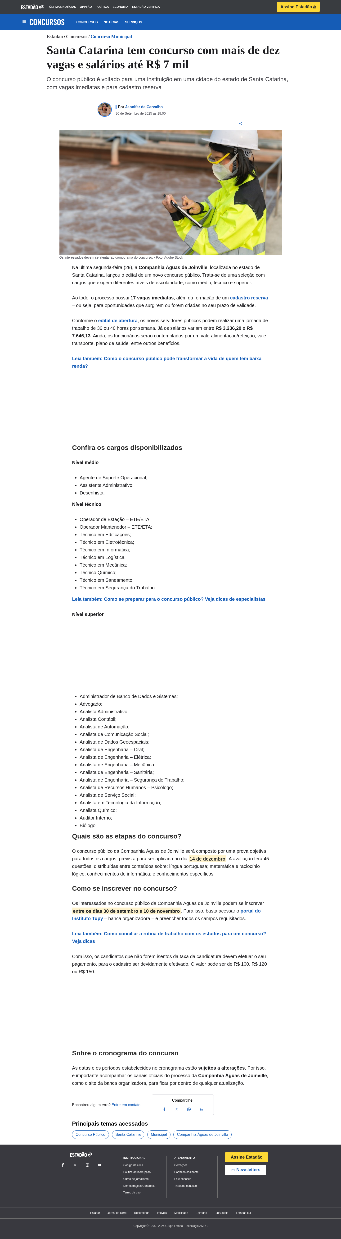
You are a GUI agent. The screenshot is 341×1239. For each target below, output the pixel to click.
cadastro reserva (249, 297)
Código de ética (133, 1165)
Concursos (87, 22)
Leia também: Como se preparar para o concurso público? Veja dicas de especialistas (168, 599)
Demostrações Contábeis (139, 1186)
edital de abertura (118, 320)
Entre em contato (126, 1105)
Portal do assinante (186, 1172)
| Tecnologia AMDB (195, 1226)
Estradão (201, 1213)
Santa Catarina (128, 1134)
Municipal (159, 1134)
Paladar (95, 1213)
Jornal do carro (117, 1213)
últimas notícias (62, 7)
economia (120, 7)
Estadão (55, 36)
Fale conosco (182, 1179)
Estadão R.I (243, 1213)
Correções (180, 1165)
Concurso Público (90, 1134)
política (102, 7)
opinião (86, 7)
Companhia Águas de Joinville (202, 1134)
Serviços (133, 22)
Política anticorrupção (137, 1172)
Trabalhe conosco (185, 1186)
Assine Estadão (298, 7)
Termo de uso (132, 1192)
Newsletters (245, 1169)
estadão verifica (146, 7)
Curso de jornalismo (136, 1179)
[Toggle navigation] (24, 22)
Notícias (111, 22)
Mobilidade (181, 1213)
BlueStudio (221, 1213)
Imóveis (162, 1213)
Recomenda (141, 1213)
